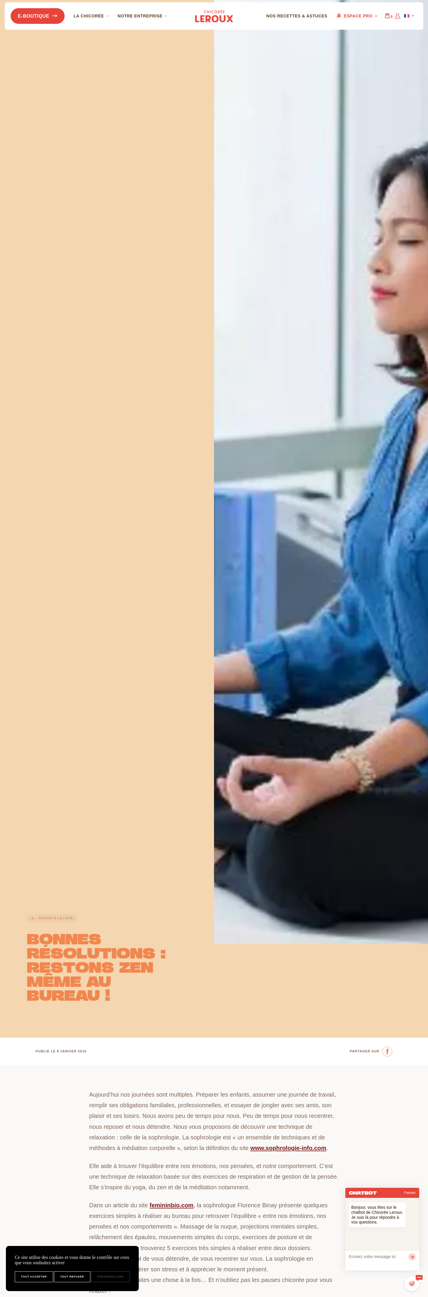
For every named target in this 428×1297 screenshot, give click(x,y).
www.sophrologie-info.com (288, 1148)
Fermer (410, 1193)
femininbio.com (172, 1205)
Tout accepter (34, 1276)
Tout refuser (72, 1276)
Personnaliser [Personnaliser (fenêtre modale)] (110, 1276)
